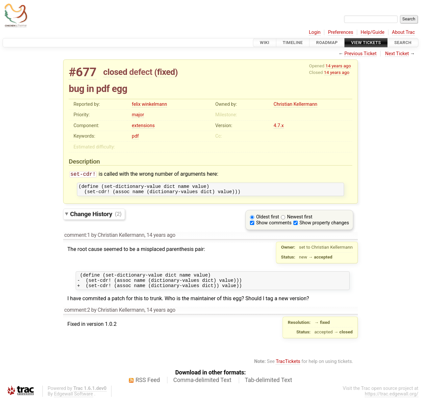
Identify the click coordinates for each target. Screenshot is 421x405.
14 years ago (338, 65)
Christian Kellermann (295, 104)
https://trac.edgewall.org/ (391, 399)
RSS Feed (148, 385)
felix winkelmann (149, 104)
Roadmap (327, 42)
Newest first (299, 219)
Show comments (274, 225)
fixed (166, 72)
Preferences (340, 32)
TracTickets (288, 367)
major (138, 115)
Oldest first (267, 219)
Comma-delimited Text (202, 385)
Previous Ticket (360, 53)
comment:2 (77, 315)
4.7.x (279, 125)
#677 (82, 72)
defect (140, 72)
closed (115, 72)
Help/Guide (372, 32)
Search (402, 42)
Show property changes (324, 225)
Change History (95, 216)
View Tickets (366, 42)
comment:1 (77, 238)
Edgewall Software (73, 399)
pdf (135, 136)
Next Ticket (397, 53)
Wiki (264, 42)
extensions (143, 125)
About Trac (403, 32)
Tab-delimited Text (268, 385)
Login (315, 32)
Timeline (293, 42)
